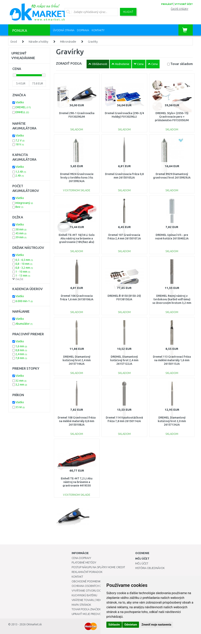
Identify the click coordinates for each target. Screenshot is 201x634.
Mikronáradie (68, 41)
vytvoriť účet (184, 4)
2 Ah (20, 175)
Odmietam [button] (130, 624)
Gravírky (93, 41)
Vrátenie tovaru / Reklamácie (92, 600)
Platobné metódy (84, 562)
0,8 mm (21, 350)
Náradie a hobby (38, 41)
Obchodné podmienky (87, 581)
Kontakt (77, 576)
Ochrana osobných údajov (91, 585)
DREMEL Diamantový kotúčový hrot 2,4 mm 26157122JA (124, 360)
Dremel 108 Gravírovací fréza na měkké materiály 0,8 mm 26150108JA (77, 421)
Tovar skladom (181, 64)
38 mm (21, 229)
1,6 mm (21, 346)
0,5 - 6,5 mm (24, 259)
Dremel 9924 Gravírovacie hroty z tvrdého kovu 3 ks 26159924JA (76, 177)
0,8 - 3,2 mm (24, 267)
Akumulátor (24, 323)
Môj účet (141, 563)
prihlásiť (167, 4)
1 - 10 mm (23, 271)
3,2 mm (21, 384)
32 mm (21, 380)
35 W (20, 407)
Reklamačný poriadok (87, 572)
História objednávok (150, 568)
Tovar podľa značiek (86, 609)
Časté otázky (179, 8)
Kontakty (98, 30)
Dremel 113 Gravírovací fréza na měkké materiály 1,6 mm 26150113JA (172, 360)
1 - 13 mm (23, 275)
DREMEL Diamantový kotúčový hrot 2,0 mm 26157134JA (172, 421)
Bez (19, 206)
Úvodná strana (63, 30)
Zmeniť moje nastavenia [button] (156, 624)
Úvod (13, 41)
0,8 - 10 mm (24, 263)
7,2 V (20, 140)
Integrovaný (24, 202)
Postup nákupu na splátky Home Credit (98, 567)
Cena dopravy (81, 558)
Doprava (83, 30)
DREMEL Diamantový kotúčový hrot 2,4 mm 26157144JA (77, 360)
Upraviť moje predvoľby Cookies (95, 614)
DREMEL (23, 107)
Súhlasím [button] (114, 624)
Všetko (20, 102)
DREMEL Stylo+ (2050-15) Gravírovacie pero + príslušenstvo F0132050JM (172, 117)
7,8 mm (21, 358)
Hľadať (128, 11)
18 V (20, 144)
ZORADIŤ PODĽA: (69, 63)
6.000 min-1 (24, 301)
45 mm (21, 233)
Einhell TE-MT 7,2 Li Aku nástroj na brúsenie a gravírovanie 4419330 (76, 482)
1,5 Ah (21, 171)
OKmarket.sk (34, 624)
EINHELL (22, 112)
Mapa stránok (81, 604)
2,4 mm (21, 354)
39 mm (21, 237)
